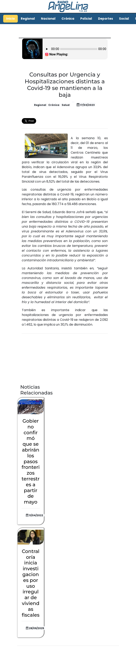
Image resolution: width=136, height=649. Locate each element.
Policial (86, 18)
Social (124, 18)
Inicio (10, 18)
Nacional (48, 18)
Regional (28, 18)
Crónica (68, 18)
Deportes (105, 18)
